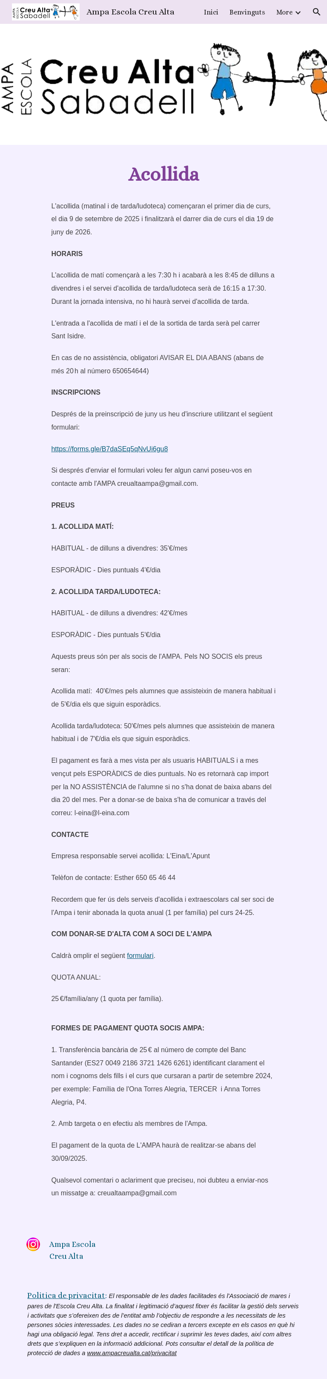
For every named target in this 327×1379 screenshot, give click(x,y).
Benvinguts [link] (247, 12)
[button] (317, 12)
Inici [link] (211, 12)
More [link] (284, 12)
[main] (163, 174)
